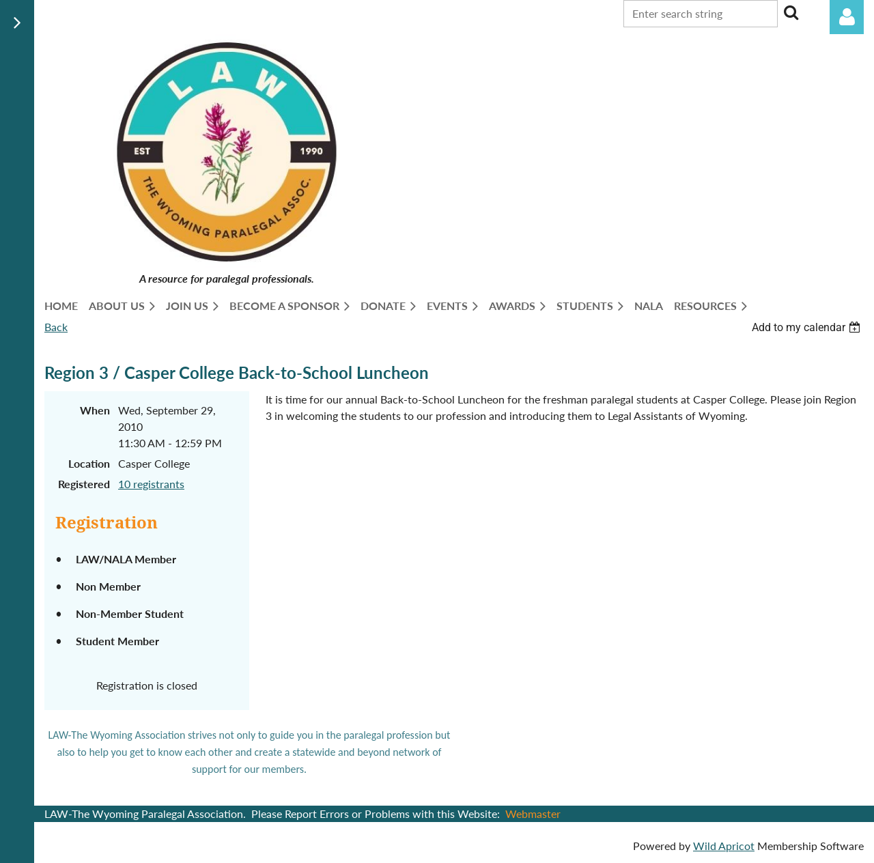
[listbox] (808, 327)
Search (790, 12)
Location (89, 463)
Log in (847, 17)
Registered (84, 483)
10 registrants (151, 483)
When (95, 410)
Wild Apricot (724, 845)
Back (56, 326)
